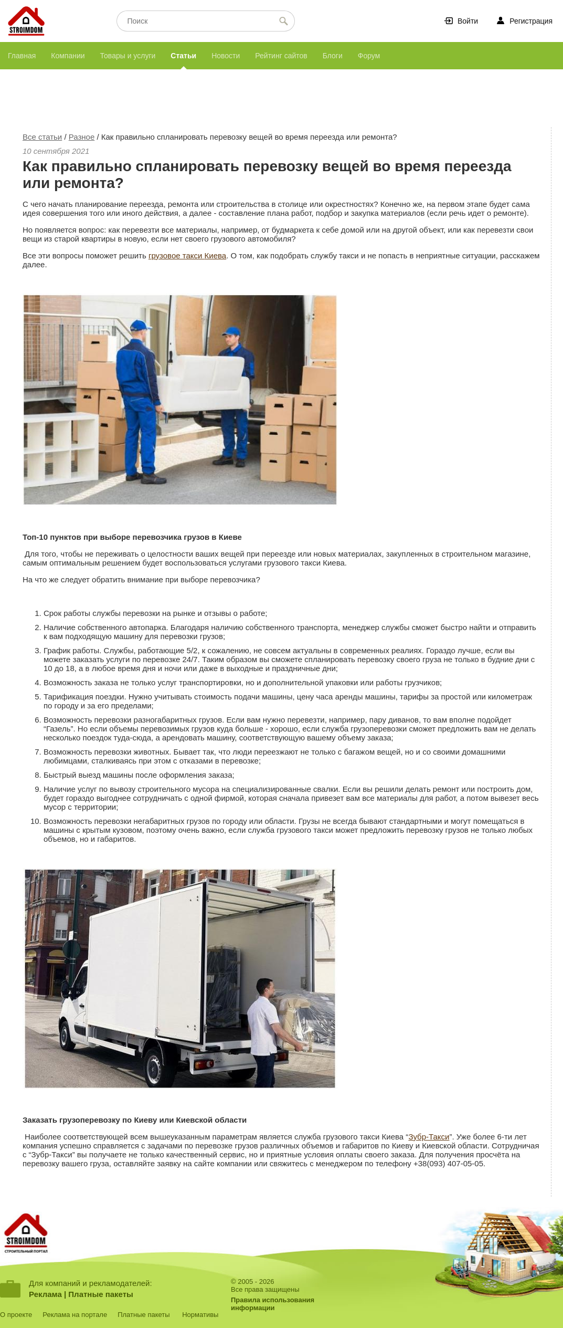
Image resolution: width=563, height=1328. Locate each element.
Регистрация (531, 21)
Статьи (183, 55)
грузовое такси (176, 255)
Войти (468, 21)
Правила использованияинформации (272, 1304)
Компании (67, 55)
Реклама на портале (75, 1315)
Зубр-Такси (428, 1136)
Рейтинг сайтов (281, 55)
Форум (369, 55)
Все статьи (42, 136)
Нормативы (200, 1315)
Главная (22, 55)
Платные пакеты (100, 1294)
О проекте (16, 1315)
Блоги (333, 55)
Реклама (45, 1294)
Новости (225, 55)
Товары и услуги (128, 55)
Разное (82, 136)
